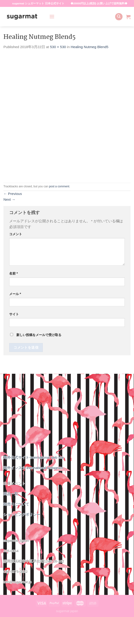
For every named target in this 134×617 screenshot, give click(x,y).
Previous (12, 194)
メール (15, 294)
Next (9, 199)
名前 (13, 273)
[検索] (118, 16)
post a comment (59, 186)
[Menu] (52, 16)
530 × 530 (58, 47)
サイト (14, 314)
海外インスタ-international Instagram (33, 468)
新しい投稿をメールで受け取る (38, 335)
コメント (15, 234)
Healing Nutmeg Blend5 (89, 47)
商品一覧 (10, 494)
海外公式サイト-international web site (33, 457)
